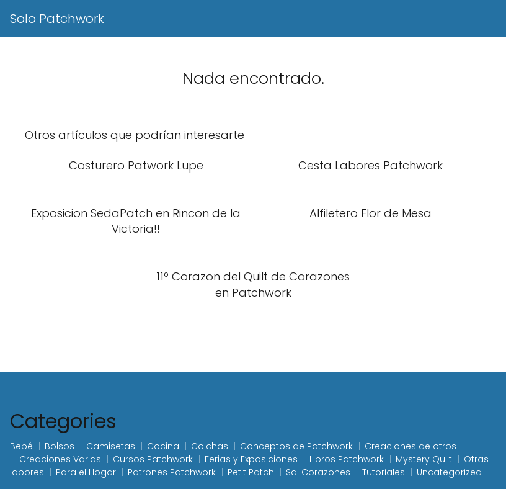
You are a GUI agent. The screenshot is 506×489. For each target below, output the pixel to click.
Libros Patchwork (346, 459)
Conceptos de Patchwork (296, 446)
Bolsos (59, 446)
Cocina (163, 446)
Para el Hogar (86, 472)
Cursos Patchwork (153, 459)
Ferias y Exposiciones (251, 459)
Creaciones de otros (410, 446)
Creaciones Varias (60, 459)
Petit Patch (251, 472)
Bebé (21, 446)
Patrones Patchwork (172, 472)
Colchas (209, 446)
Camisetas (110, 446)
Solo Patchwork (57, 18)
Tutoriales (383, 472)
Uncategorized (449, 472)
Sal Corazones (318, 472)
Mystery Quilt (424, 459)
